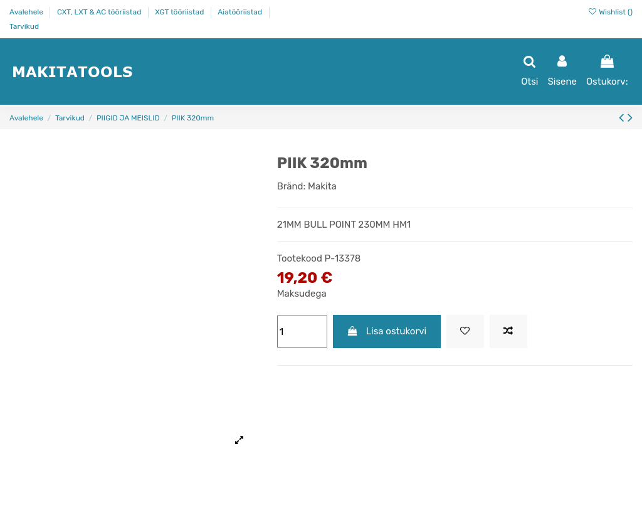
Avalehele (27, 12)
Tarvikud (24, 26)
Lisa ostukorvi (386, 331)
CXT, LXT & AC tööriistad (100, 12)
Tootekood (299, 258)
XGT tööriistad (180, 12)
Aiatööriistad (241, 12)
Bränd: (291, 186)
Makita (322, 186)
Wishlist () (610, 12)
